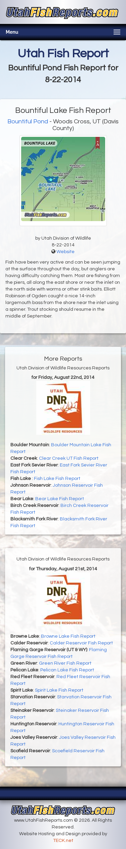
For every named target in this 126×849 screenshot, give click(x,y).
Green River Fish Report (65, 663)
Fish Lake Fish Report (57, 478)
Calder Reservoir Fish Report (81, 643)
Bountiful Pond (27, 121)
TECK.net (63, 840)
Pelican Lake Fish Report (67, 670)
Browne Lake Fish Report (68, 636)
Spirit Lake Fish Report (59, 690)
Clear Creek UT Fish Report (68, 458)
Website (65, 251)
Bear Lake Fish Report (59, 498)
